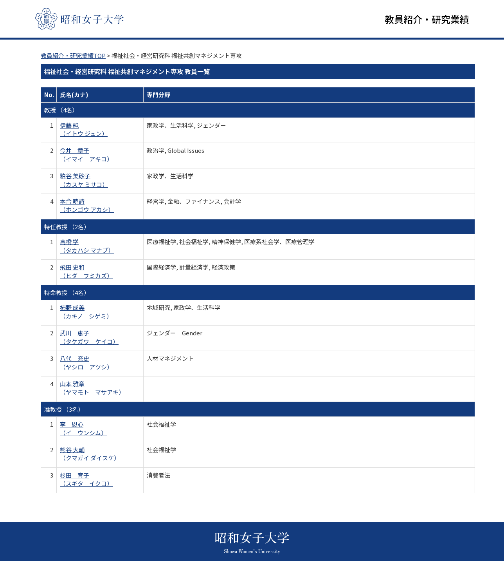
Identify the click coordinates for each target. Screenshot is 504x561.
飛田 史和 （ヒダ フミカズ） (86, 272)
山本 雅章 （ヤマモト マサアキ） (92, 389)
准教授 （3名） (64, 410)
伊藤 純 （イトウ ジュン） (84, 130)
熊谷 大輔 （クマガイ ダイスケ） (90, 455)
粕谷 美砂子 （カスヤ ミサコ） (84, 181)
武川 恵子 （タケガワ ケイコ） (89, 338)
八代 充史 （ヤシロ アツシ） (86, 364)
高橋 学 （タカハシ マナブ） (87, 247)
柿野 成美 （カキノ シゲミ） (86, 313)
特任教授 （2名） (67, 228)
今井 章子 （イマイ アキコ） (86, 156)
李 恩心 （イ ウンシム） (83, 430)
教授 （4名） (61, 111)
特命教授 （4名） (67, 294)
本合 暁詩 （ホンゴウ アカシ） (87, 207)
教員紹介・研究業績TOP (73, 57)
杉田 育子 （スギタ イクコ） (86, 480)
